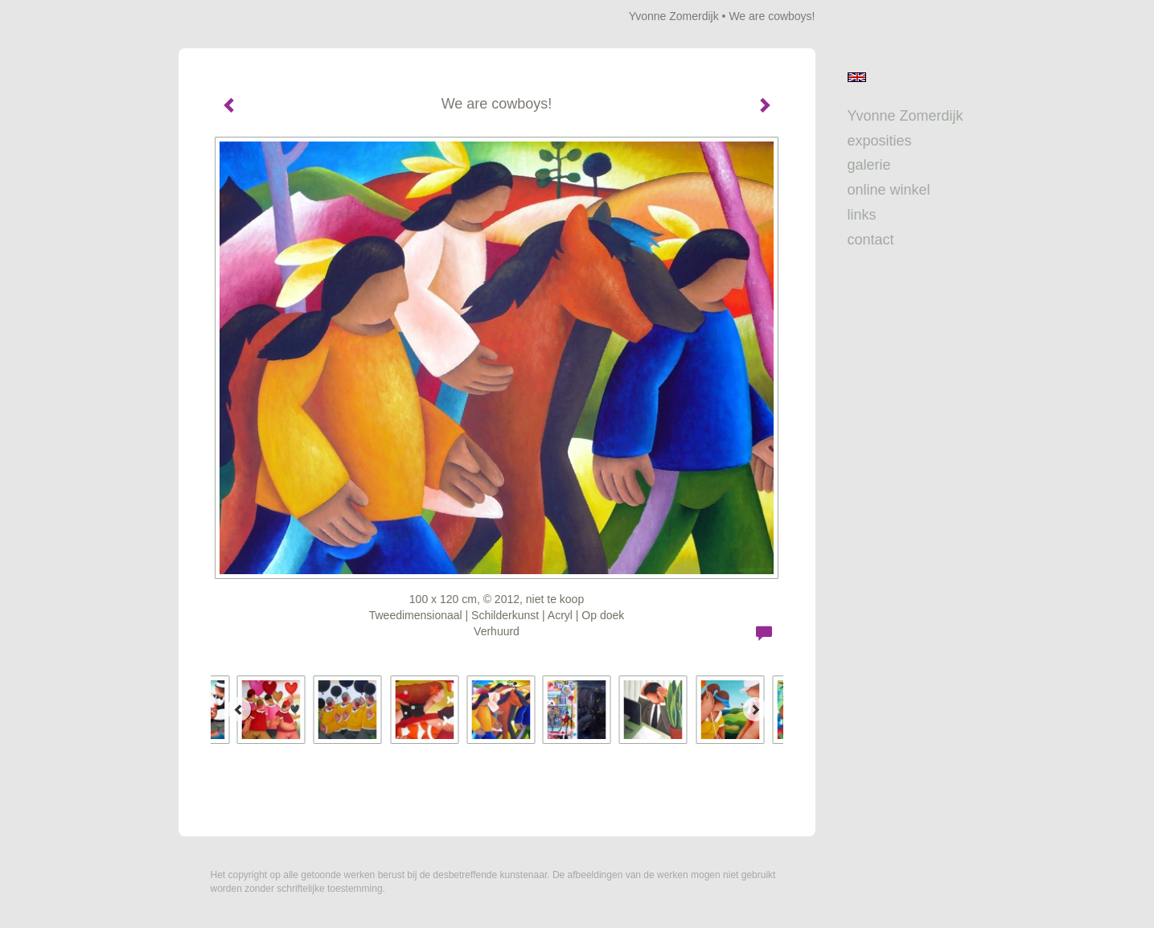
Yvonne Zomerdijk (674, 16)
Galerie (869, 165)
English (857, 77)
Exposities (880, 141)
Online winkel (889, 190)
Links (862, 215)
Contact (871, 240)
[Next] (755, 709)
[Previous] (239, 709)
